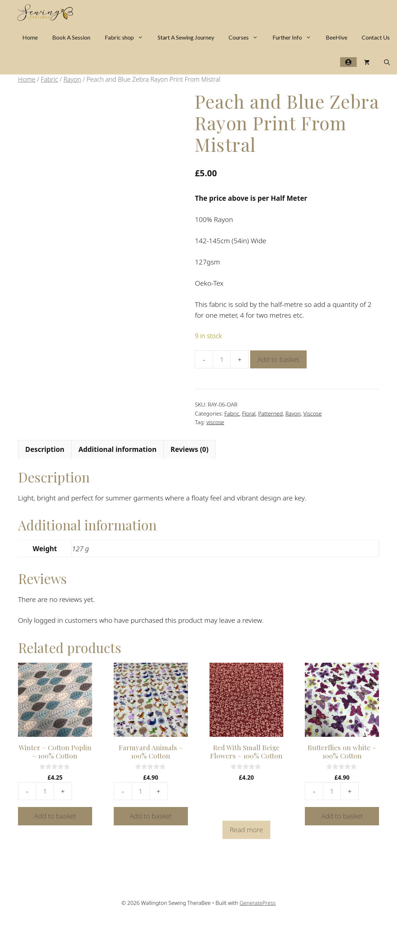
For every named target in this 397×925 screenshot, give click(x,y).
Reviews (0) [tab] (189, 449)
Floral (249, 413)
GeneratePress (258, 902)
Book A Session (71, 37)
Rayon (72, 79)
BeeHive (336, 37)
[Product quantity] (222, 359)
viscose (215, 422)
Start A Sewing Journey (186, 37)
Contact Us (376, 37)
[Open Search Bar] (387, 62)
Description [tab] (44, 449)
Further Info (295, 37)
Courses (247, 37)
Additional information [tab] (117, 449)
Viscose (312, 413)
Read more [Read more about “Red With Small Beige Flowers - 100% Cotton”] (246, 829)
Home (30, 37)
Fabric (49, 79)
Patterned (270, 413)
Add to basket (278, 359)
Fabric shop (127, 37)
